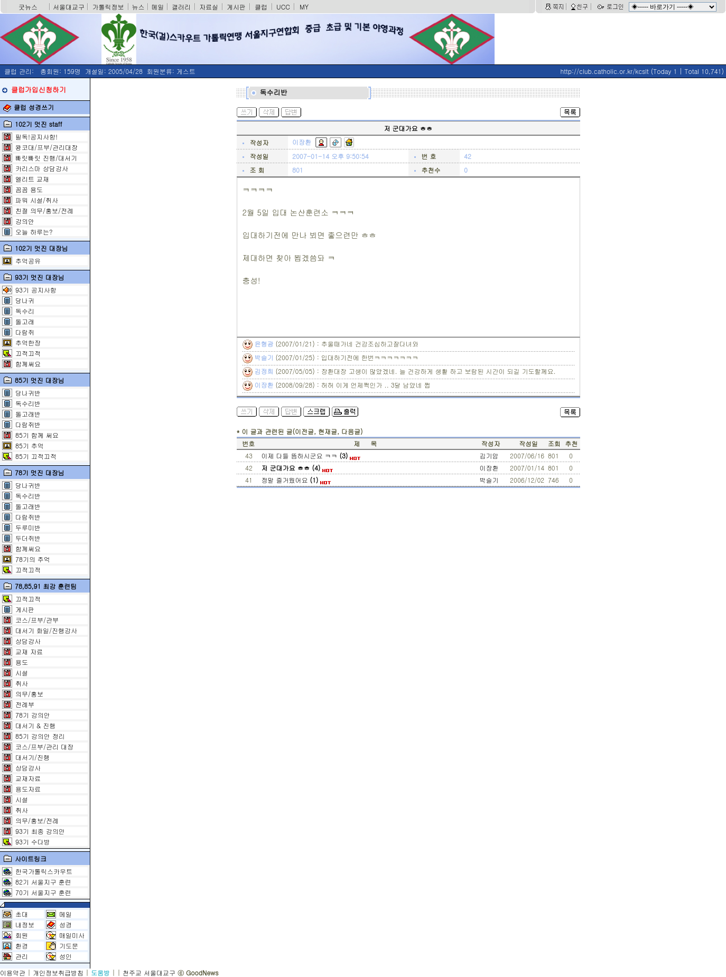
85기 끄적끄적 (36, 456)
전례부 (24, 704)
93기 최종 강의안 (40, 830)
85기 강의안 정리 (40, 735)
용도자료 (28, 788)
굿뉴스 (28, 6)
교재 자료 (29, 651)
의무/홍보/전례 (37, 820)
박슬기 (489, 479)
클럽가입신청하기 (38, 89)
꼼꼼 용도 (29, 189)
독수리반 (28, 403)
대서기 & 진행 (35, 725)
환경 (21, 945)
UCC (283, 6)
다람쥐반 (28, 424)
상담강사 (28, 640)
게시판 (236, 6)
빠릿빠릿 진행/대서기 (46, 157)
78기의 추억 (32, 559)
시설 (21, 672)
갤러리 (181, 6)
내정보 (24, 924)
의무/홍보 (29, 693)
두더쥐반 (28, 537)
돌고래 (24, 321)
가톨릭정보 (108, 6)
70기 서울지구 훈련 (43, 892)
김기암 (489, 455)
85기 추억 (29, 445)
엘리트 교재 (32, 178)
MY (304, 6)
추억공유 (28, 260)
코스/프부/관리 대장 (44, 746)
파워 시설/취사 (36, 199)
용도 (21, 661)
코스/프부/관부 (37, 619)
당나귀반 (28, 392)
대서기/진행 (32, 757)
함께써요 (28, 363)
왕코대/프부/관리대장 (46, 147)
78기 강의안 (32, 714)
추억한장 (28, 342)
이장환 (489, 467)
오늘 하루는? (34, 231)
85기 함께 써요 (37, 434)
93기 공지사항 (36, 289)
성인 (65, 956)
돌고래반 (28, 413)
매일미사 (72, 935)
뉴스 (138, 6)
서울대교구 (69, 6)
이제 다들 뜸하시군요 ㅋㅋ (310, 455)
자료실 (208, 6)
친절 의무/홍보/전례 (44, 210)
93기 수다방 (32, 841)
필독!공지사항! (36, 136)
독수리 (24, 310)
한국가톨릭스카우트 (43, 871)
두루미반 (28, 527)
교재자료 (28, 778)
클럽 (261, 6)
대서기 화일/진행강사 (46, 630)
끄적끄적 (28, 353)
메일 (158, 6)
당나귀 (24, 300)
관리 (21, 956)
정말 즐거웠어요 (296, 479)
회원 (21, 935)
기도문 (68, 945)
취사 (21, 683)
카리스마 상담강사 (41, 168)
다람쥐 (24, 331)
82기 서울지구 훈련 (43, 881)
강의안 (24, 221)
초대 (21, 913)
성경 (65, 924)
